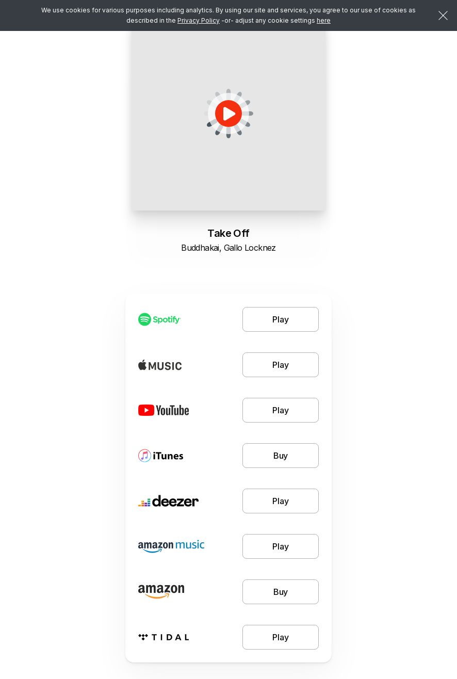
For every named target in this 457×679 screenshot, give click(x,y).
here (324, 20)
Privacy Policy (198, 20)
